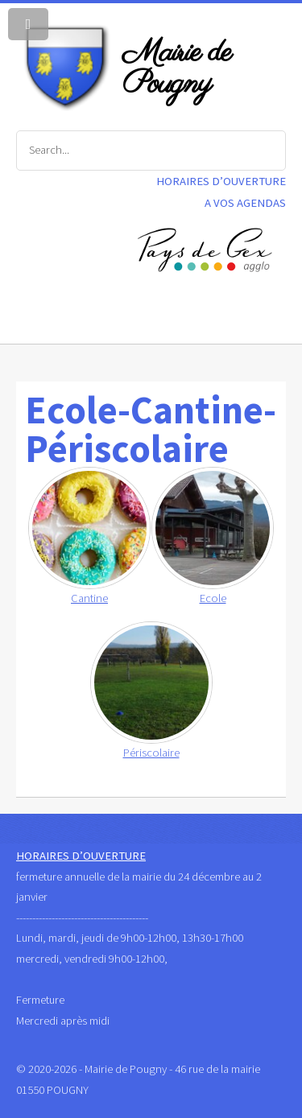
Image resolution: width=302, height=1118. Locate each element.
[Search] (151, 150)
